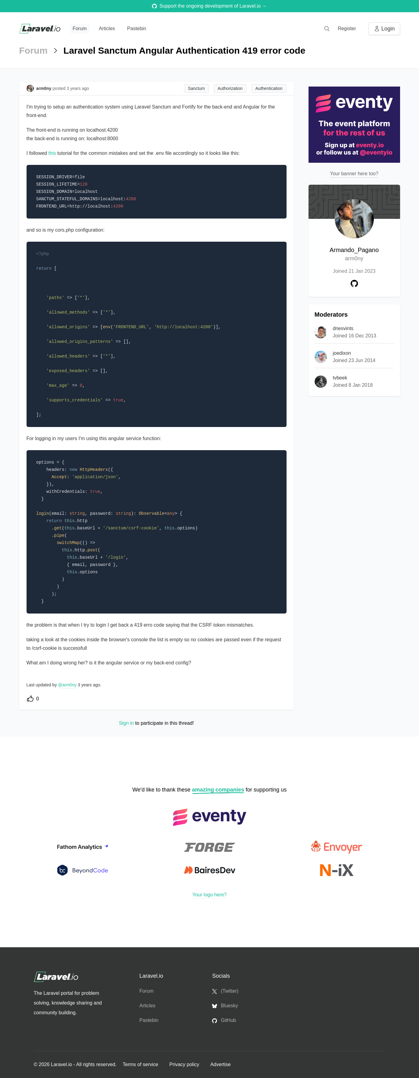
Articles (107, 28)
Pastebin (136, 28)
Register (347, 28)
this (52, 153)
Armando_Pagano (354, 255)
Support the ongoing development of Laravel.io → (209, 6)
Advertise (220, 1064)
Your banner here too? (354, 173)
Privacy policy (184, 1064)
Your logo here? (209, 894)
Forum (80, 28)
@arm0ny (68, 684)
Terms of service (141, 1064)
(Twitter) (225, 991)
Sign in (126, 723)
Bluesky (225, 1006)
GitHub (224, 1020)
